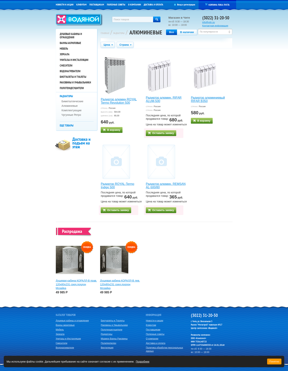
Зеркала (65, 54)
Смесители (66, 65)
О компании (134, 4)
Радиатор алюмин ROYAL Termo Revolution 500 (119, 101)
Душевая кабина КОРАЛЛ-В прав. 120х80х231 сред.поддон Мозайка (76, 284)
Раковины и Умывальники (75, 82)
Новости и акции (64, 4)
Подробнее (143, 361)
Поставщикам (96, 4)
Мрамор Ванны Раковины (114, 338)
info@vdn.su (208, 22)
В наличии (187, 32)
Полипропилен (108, 343)
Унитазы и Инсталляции (74, 60)
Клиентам (81, 4)
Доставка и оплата (153, 4)
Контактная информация (215, 25)
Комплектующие (72, 110)
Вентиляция (107, 347)
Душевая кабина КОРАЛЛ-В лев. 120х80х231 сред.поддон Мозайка (120, 284)
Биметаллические (72, 101)
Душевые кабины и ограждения (71, 35)
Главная (105, 33)
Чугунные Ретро (71, 114)
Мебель (64, 48)
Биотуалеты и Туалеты (73, 77)
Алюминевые (70, 105)
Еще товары (66, 125)
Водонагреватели (70, 71)
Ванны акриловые (70, 43)
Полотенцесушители (72, 88)
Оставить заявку (161, 133)
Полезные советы (116, 4)
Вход (179, 4)
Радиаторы (66, 96)
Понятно (274, 361)
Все (171, 32)
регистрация (189, 4)
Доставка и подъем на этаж (81, 143)
